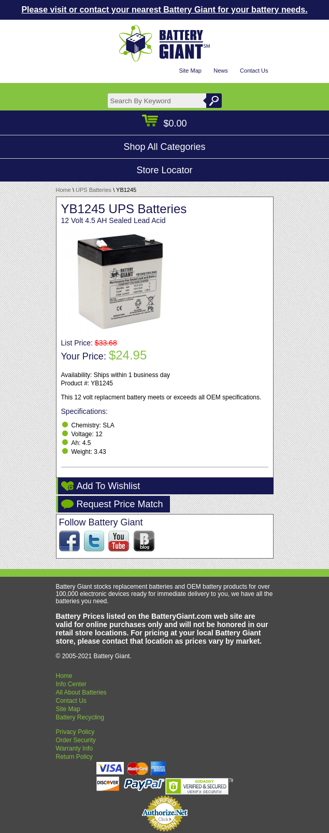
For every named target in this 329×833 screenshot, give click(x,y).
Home (63, 190)
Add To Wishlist (108, 486)
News (220, 70)
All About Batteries (81, 692)
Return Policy (74, 756)
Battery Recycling (80, 717)
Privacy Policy (75, 731)
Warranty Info (74, 748)
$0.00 (164, 123)
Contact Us (254, 70)
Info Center (71, 684)
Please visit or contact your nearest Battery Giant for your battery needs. (164, 9)
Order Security (76, 740)
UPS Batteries (93, 190)
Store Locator (164, 170)
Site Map (190, 70)
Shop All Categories (164, 147)
